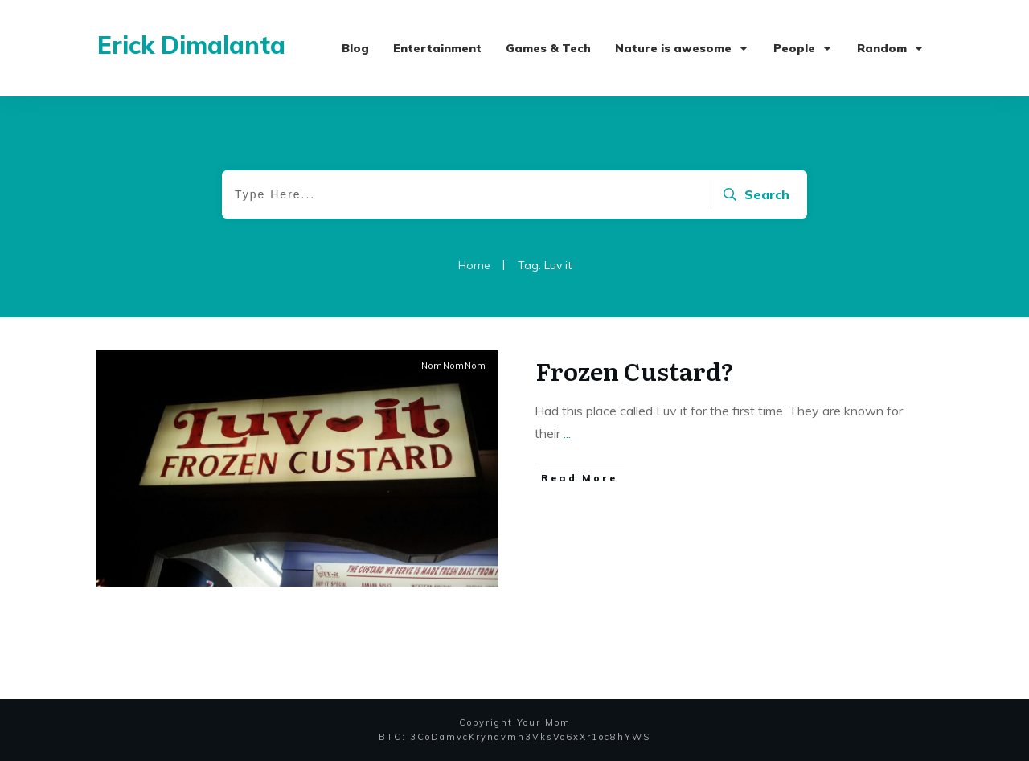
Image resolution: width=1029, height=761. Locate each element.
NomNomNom (453, 365)
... (567, 433)
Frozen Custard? (634, 370)
